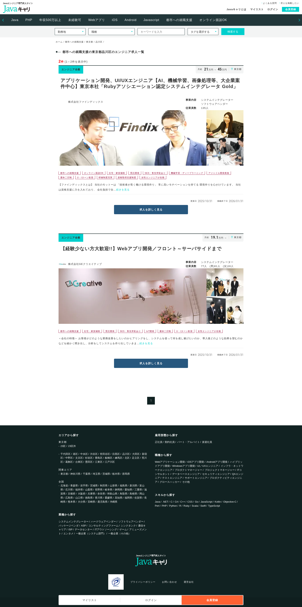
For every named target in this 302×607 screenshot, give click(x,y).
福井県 (79, 489)
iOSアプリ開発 (195, 461)
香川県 (98, 497)
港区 (75, 454)
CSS (190, 501)
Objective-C (229, 501)
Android (131, 20)
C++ (182, 501)
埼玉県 (96, 473)
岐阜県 (108, 489)
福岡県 (128, 497)
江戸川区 (110, 461)
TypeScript (214, 505)
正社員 (158, 442)
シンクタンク (128, 525)
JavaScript (206, 501)
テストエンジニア (172, 477)
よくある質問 (269, 3)
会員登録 (290, 9)
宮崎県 (91, 501)
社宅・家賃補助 (117, 173)
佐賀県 (138, 497)
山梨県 (89, 489)
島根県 (133, 493)
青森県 (74, 485)
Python (173, 505)
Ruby (186, 505)
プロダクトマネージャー (188, 469)
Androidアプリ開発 (217, 461)
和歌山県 (112, 493)
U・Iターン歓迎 (85, 177)
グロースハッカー (170, 481)
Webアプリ (96, 20)
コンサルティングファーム (103, 525)
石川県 (69, 489)
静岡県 (118, 489)
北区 (127, 457)
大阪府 (81, 493)
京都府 (71, 493)
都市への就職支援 (179, 20)
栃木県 (116, 473)
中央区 (84, 454)
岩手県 (84, 485)
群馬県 (126, 473)
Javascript (151, 20)
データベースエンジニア (186, 474)
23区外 (72, 446)
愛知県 (128, 489)
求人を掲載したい (289, 3)
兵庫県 (91, 493)
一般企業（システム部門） (91, 533)
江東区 (98, 461)
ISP (70, 529)
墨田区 (89, 461)
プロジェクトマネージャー (220, 469)
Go (196, 501)
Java (14, 20)
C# (176, 501)
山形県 (113, 485)
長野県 (98, 489)
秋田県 (103, 485)
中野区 (69, 457)
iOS (115, 20)
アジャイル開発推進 (218, 173)
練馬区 (118, 457)
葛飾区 (69, 461)
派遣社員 (207, 442)
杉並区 (89, 457)
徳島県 (89, 497)
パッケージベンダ (69, 525)
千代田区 (65, 454)
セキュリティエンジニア (216, 474)
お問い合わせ (169, 582)
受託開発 (134, 173)
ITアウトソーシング (106, 529)
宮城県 (94, 485)
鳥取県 (123, 493)
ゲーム (123, 529)
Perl (157, 505)
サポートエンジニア (196, 477)
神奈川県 (75, 473)
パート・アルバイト (188, 442)
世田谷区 (105, 454)
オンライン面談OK (213, 20)
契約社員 (170, 442)
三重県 (138, 489)
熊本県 (71, 501)
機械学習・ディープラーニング (187, 173)
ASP (83, 525)
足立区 (135, 457)
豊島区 (98, 457)
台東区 (79, 461)
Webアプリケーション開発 (170, 461)
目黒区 (116, 454)
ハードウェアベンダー (103, 521)
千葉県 (86, 473)
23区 (63, 446)
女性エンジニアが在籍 (152, 177)
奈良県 (101, 493)
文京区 (79, 457)
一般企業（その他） (119, 533)
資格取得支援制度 (127, 177)
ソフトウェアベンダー (130, 521)
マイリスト (257, 9)
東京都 (64, 473)
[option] (15, 20)
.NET (165, 501)
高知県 (118, 497)
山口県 (79, 497)
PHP (28, 20)
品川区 (126, 454)
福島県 (123, 485)
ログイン (272, 9)
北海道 (64, 485)
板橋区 (108, 457)
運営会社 (189, 582)
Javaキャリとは (236, 9)
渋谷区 (94, 454)
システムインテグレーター (74, 521)
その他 (186, 481)
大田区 (136, 454)
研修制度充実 (105, 177)
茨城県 (106, 473)
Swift (203, 505)
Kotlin (218, 501)
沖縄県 (113, 501)
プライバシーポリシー (142, 582)
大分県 (81, 501)
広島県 (69, 497)
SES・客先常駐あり (155, 173)
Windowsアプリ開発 (183, 465)
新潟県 (133, 485)
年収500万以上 (50, 20)
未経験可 (74, 20)
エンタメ (68, 533)
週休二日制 (66, 177)
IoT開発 (150, 331)
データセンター (83, 529)
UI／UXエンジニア (207, 465)
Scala (195, 505)
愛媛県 (108, 497)
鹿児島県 (102, 501)
